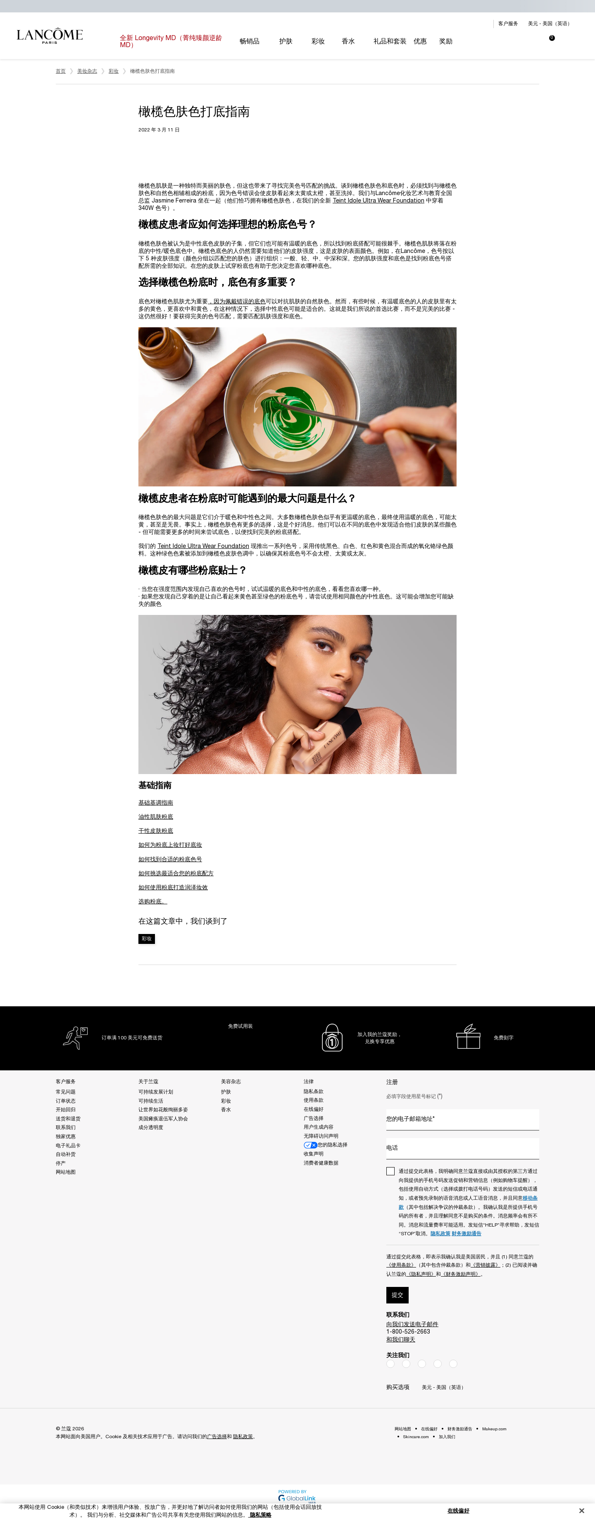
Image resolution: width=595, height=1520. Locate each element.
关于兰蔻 (148, 1081)
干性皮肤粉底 (155, 831)
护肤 (226, 1092)
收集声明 (314, 1154)
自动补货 (66, 1154)
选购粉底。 (152, 902)
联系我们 (66, 1127)
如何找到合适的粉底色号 (170, 859)
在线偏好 (314, 1109)
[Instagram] (406, 1364)
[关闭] (582, 1511)
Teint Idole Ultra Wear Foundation (378, 201)
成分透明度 (150, 1127)
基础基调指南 (155, 803)
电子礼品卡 (68, 1146)
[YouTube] (437, 1364)
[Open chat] (574, 1493)
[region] (297, 1511)
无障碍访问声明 (321, 1136)
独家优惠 (66, 1136)
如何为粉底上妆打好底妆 (170, 845)
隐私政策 (440, 1234)
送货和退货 (68, 1119)
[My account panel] (519, 42)
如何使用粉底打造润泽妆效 (173, 888)
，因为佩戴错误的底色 (237, 302)
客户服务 (508, 23)
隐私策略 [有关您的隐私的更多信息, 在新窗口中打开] (259, 1515)
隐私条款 (314, 1091)
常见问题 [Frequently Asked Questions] (66, 1092)
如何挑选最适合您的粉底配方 (176, 874)
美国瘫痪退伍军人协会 (163, 1119)
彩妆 (147, 938)
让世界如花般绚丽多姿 (163, 1110)
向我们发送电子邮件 (412, 1324)
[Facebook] (390, 1364)
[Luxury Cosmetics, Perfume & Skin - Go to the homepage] (50, 36)
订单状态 (66, 1101)
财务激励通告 (466, 1234)
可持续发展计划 (155, 1092)
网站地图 (66, 1172)
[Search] (498, 42)
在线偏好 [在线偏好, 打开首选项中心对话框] (458, 1511)
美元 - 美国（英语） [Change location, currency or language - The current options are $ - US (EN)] (550, 23)
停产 (61, 1163)
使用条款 (314, 1100)
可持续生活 (150, 1101)
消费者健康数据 (321, 1163)
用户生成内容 (318, 1127)
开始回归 (66, 1110)
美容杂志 (231, 1081)
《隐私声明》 (421, 1274)
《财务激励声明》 (461, 1274)
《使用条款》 (401, 1265)
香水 (226, 1110)
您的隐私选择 (325, 1145)
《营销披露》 (485, 1265)
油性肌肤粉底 (155, 817)
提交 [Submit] (397, 1295)
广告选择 (314, 1118)
